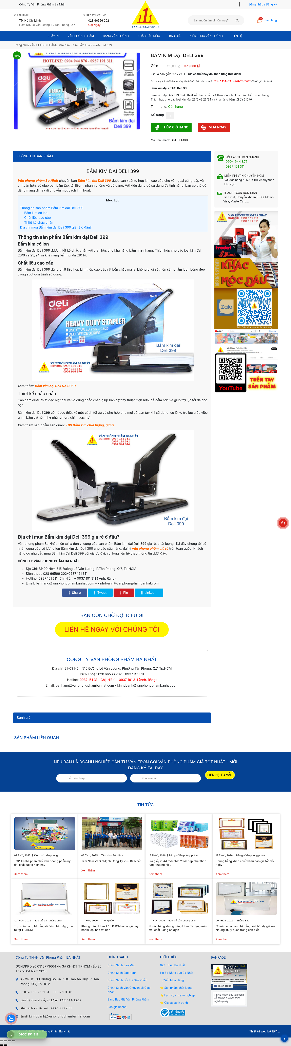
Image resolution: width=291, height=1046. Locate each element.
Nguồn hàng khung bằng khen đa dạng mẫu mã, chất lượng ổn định (178, 928)
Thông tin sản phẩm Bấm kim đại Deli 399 (51, 208)
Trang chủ (21, 45)
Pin (124, 593)
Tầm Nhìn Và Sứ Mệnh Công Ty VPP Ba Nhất (111, 861)
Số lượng (157, 115)
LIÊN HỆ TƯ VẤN (220, 775)
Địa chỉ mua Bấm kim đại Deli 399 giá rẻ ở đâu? (56, 227)
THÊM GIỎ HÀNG (171, 127)
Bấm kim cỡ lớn (35, 213)
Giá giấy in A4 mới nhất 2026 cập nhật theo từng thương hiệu (177, 862)
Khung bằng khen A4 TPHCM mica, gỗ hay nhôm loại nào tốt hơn (110, 928)
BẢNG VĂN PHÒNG (116, 36)
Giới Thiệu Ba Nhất (172, 965)
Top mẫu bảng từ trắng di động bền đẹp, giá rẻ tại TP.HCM (43, 928)
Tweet (100, 593)
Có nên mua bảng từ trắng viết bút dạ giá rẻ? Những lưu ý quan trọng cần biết (245, 928)
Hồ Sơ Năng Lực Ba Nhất (176, 972)
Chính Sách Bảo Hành (122, 972)
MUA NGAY (214, 127)
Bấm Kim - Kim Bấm (71, 45)
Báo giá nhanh (117, 1007)
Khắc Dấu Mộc (149, 36)
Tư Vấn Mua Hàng (172, 980)
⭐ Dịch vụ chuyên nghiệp (177, 995)
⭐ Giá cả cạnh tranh (174, 1002)
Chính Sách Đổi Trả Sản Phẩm (127, 980)
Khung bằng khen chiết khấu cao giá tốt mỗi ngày (245, 862)
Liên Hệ (237, 36)
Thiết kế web (258, 1031)
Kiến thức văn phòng (206, 36)
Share (74, 593)
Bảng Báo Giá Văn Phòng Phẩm (128, 999)
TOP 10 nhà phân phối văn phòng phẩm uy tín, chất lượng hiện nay (42, 862)
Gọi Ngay (94, 24)
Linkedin (149, 593)
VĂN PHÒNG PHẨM (43, 45)
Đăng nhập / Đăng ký (263, 4)
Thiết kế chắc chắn (38, 222)
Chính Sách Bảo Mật (121, 965)
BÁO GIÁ (175, 36)
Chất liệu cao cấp (37, 218)
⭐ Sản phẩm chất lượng (176, 987)
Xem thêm (21, 874)
